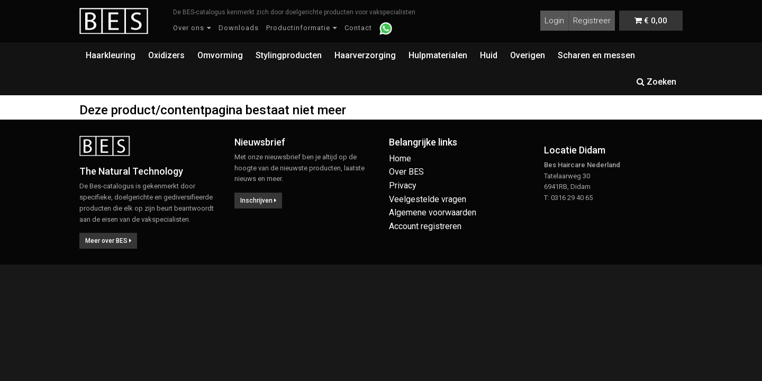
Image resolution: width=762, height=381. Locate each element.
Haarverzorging (365, 55)
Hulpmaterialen (438, 55)
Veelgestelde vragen (427, 199)
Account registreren (425, 226)
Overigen (527, 55)
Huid (488, 55)
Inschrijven (258, 200)
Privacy (402, 185)
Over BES (406, 172)
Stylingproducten (289, 55)
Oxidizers (166, 55)
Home (400, 158)
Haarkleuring (110, 55)
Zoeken (656, 82)
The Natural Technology (131, 171)
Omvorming (220, 55)
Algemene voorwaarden (432, 212)
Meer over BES (108, 240)
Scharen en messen (596, 55)
